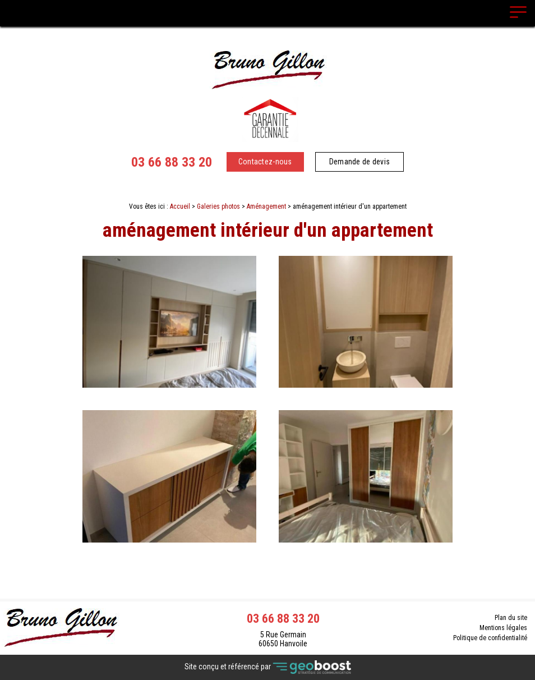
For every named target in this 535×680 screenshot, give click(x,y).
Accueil (180, 206)
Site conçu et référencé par (268, 667)
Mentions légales (503, 628)
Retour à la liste (268, 571)
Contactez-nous (265, 161)
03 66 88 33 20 (171, 162)
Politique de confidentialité (490, 638)
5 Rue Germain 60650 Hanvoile (283, 639)
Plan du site (511, 618)
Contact (268, 552)
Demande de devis (359, 161)
